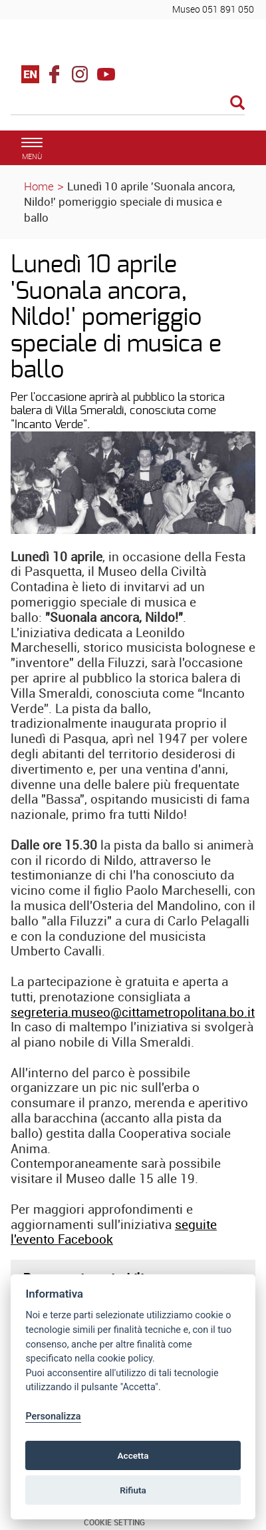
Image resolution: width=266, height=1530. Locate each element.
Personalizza (52, 1416)
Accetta (132, 1455)
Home (39, 186)
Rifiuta (133, 1490)
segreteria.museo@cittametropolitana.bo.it (133, 1012)
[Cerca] (128, 104)
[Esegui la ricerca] (237, 104)
